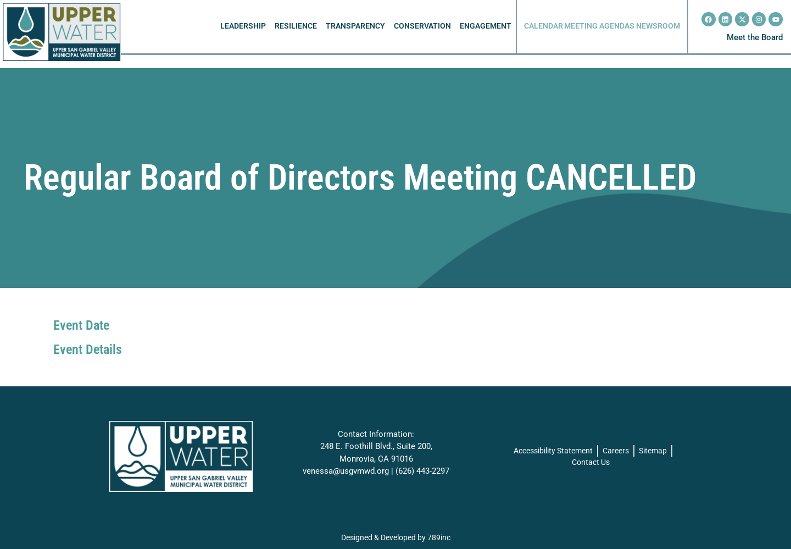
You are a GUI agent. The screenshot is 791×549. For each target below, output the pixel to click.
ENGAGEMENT (485, 26)
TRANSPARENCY (355, 26)
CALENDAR (543, 26)
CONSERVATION (422, 26)
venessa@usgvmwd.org (346, 471)
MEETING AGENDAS (599, 26)
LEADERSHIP (243, 26)
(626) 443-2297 (422, 471)
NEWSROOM (658, 26)
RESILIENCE (296, 26)
